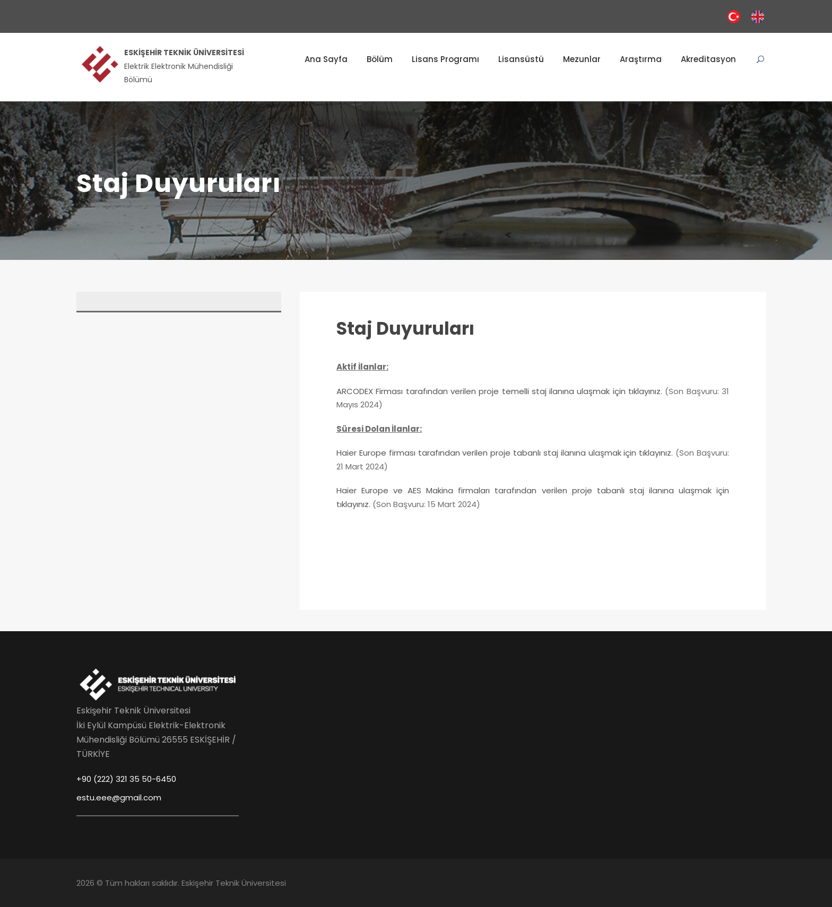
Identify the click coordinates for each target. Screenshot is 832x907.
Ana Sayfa (326, 59)
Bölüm (380, 59)
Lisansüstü (521, 59)
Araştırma (641, 59)
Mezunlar (582, 59)
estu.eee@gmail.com (118, 797)
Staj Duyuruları (405, 328)
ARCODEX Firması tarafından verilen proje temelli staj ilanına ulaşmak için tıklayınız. (499, 391)
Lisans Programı (445, 59)
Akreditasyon (708, 59)
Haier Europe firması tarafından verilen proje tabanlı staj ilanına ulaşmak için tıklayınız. (504, 452)
